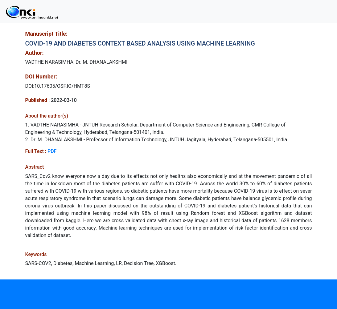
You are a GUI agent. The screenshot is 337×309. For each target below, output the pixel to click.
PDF (51, 151)
